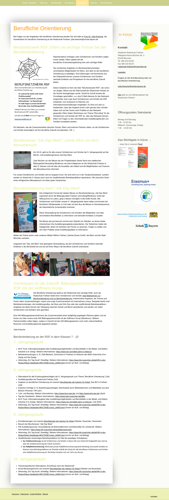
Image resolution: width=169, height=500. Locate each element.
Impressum (15, 494)
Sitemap (45, 494)
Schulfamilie (56, 3)
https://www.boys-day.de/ (64, 394)
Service (93, 3)
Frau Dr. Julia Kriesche (93, 37)
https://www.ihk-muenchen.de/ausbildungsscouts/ (51, 430)
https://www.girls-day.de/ (89, 394)
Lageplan (122, 72)
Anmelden (153, 496)
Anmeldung (69, 3)
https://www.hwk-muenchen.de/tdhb (70, 396)
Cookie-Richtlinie (35, 494)
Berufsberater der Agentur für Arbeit (59, 421)
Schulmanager (106, 3)
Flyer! (140, 144)
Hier (119, 95)
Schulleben (82, 3)
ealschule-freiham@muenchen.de (132, 67)
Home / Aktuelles (29, 3)
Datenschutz (24, 494)
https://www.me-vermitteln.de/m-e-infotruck (74, 352)
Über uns (44, 3)
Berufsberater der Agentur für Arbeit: (75, 382)
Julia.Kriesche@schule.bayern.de (132, 86)
